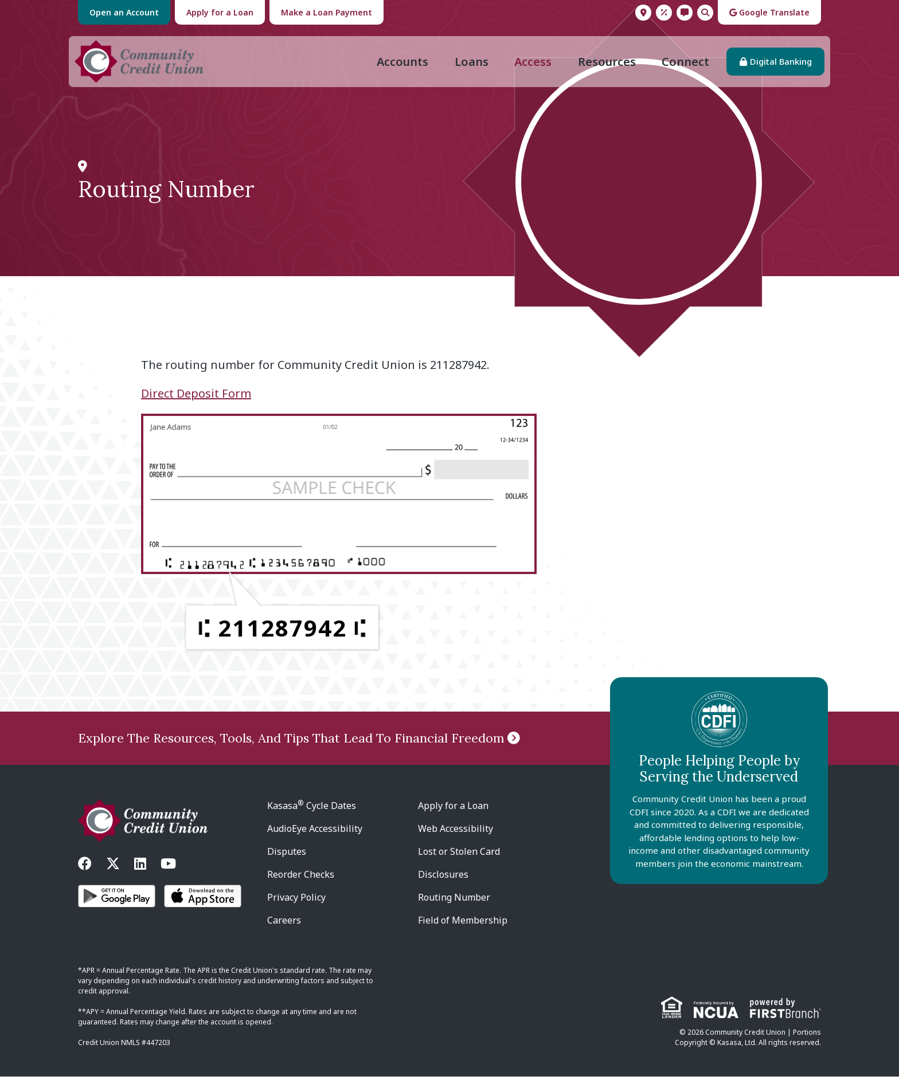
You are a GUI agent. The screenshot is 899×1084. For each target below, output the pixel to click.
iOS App (202, 903)
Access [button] (529, 65)
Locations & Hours (643, 13)
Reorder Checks (300, 881)
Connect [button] (682, 65)
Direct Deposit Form (196, 401)
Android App (116, 903)
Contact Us (685, 13)
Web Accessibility (455, 836)
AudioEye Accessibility (314, 836)
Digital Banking (777, 65)
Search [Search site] (705, 13)
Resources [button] (603, 65)
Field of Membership (462, 927)
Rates (664, 13)
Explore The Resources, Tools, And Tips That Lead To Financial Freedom (291, 745)
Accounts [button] (399, 65)
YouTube (168, 871)
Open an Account (124, 12)
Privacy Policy (296, 904)
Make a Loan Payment (326, 12)
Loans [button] (468, 65)
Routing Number (454, 904)
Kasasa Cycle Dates (311, 813)
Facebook (85, 871)
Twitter (113, 871)
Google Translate (769, 12)
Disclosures (443, 881)
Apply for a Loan (219, 12)
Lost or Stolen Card (459, 859)
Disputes (286, 859)
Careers (284, 927)
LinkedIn (140, 871)
